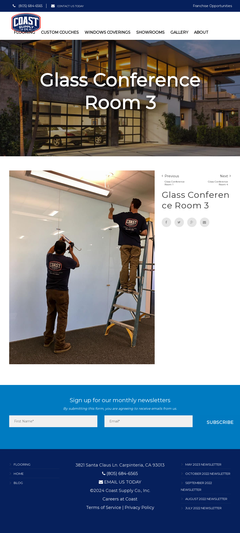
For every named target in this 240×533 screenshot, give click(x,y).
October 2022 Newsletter (207, 473)
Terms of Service (103, 507)
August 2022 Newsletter (206, 499)
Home (19, 473)
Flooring (24, 32)
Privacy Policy (139, 507)
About (201, 32)
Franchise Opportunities (212, 6)
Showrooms (150, 32)
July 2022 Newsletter (203, 508)
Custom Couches (60, 32)
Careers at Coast (120, 499)
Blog (18, 483)
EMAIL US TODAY (120, 482)
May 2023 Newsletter (203, 464)
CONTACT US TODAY (67, 6)
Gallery (179, 32)
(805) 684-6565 (27, 6)
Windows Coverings (107, 32)
